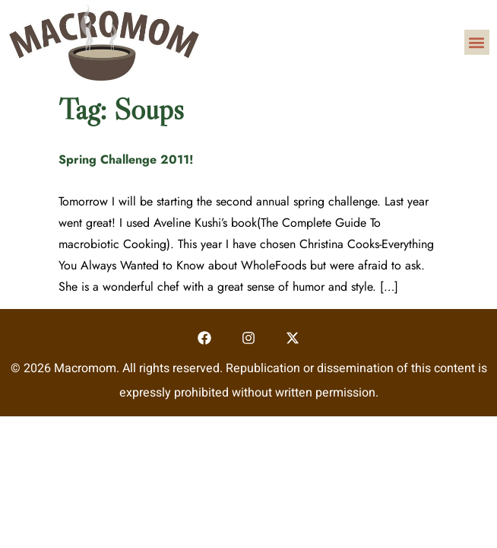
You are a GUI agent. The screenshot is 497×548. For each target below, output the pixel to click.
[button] (476, 42)
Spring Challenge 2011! (126, 159)
